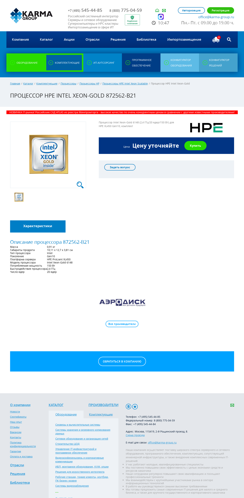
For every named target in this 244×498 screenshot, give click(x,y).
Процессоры (68, 83)
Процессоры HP (89, 83)
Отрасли (17, 465)
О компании (20, 405)
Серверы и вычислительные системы (77, 424)
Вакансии (15, 432)
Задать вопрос (120, 167)
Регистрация (220, 10)
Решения (17, 474)
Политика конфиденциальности (23, 444)
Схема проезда (135, 435)
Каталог (28, 83)
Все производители (122, 324)
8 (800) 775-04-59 (164, 420)
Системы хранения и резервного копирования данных (82, 431)
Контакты (15, 437)
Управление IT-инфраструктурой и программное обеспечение (76, 451)
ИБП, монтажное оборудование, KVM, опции (82, 466)
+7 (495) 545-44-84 (144, 424)
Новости (15, 411)
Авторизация (191, 10)
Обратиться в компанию (122, 361)
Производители (103, 405)
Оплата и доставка (21, 456)
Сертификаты (18, 416)
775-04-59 (125, 10)
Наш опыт (16, 421)
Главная (15, 83)
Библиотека (20, 483)
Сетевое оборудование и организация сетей (81, 438)
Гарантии (15, 451)
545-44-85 (85, 10)
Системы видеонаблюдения (72, 485)
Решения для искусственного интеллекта (79, 471)
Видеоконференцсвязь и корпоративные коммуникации (79, 459)
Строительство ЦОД (67, 443)
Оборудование (66, 414)
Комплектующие (46, 83)
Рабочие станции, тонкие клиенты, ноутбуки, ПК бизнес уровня (82, 479)
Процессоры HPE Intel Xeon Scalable (125, 83)
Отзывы (14, 427)
